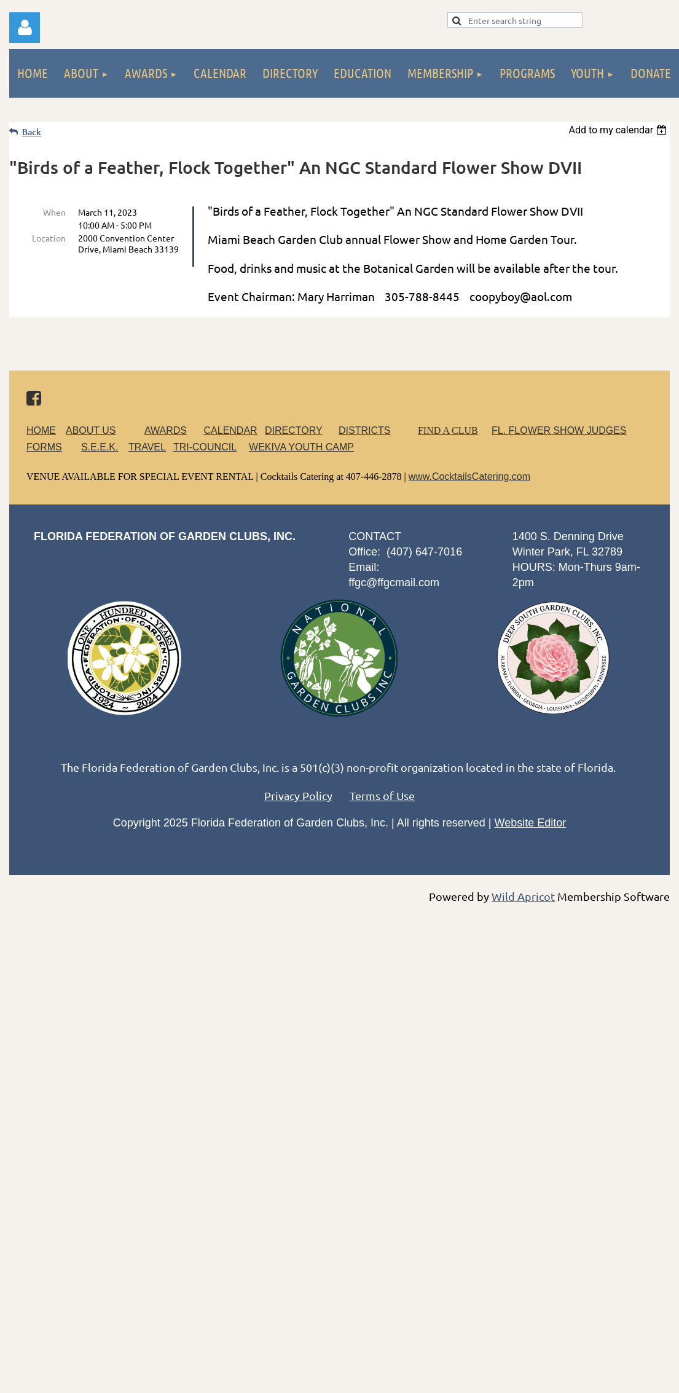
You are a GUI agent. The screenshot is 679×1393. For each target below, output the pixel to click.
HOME (41, 430)
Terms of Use (382, 795)
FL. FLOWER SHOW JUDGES (559, 430)
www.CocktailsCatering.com (469, 476)
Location (49, 237)
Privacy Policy (298, 795)
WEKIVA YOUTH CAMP (301, 447)
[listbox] (619, 130)
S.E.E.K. (99, 447)
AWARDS (173, 430)
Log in (24, 27)
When (54, 212)
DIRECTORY (293, 430)
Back (31, 132)
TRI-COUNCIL (205, 447)
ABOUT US (91, 430)
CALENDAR (230, 430)
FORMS (44, 447)
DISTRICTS (364, 430)
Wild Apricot (523, 896)
